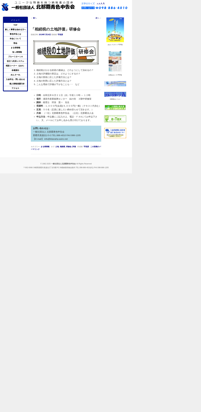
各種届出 (15, 70)
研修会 (68, 147)
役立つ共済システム (15, 61)
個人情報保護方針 (17, 84)
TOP (15, 25)
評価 (74, 147)
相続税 (62, 147)
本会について (15, 38)
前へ (34, 18)
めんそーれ (15, 75)
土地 (57, 147)
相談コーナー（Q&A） (15, 66)
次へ (98, 18)
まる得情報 (45, 147)
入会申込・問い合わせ (15, 79)
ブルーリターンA (15, 57)
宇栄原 (60, 35)
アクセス (15, 88)
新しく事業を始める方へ (15, 29)
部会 (15, 43)
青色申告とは (15, 34)
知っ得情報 (17, 52)
